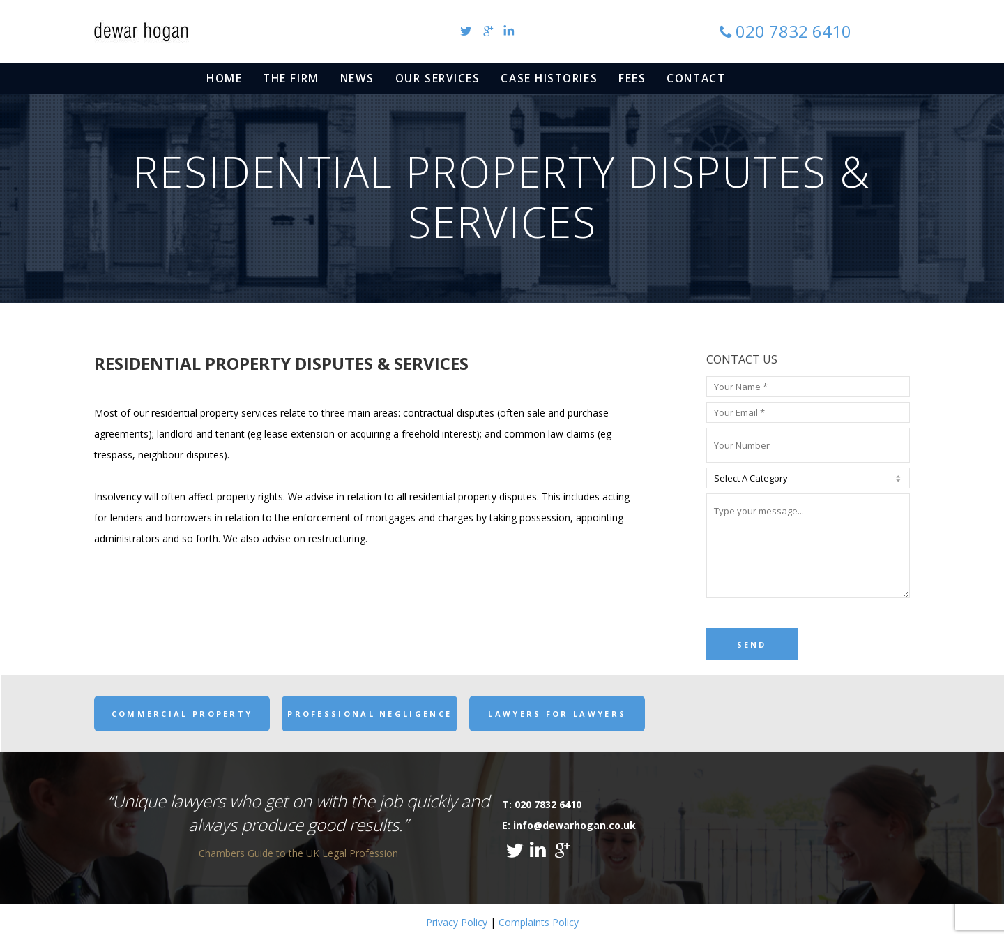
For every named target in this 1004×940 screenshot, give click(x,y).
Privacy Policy (456, 922)
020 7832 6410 (793, 31)
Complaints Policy (539, 922)
